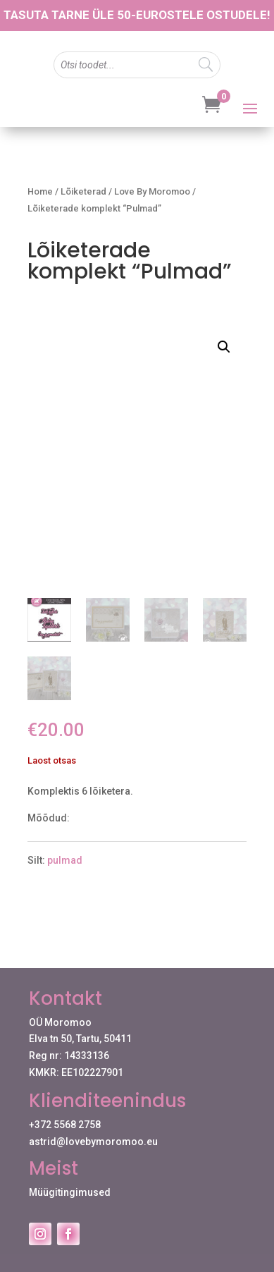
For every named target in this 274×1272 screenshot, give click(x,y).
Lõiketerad (83, 191)
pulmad (64, 860)
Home (40, 191)
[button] (224, 347)
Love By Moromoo (152, 191)
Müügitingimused (70, 1192)
